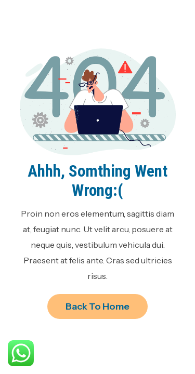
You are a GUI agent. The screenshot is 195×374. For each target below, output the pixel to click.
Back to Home (97, 306)
